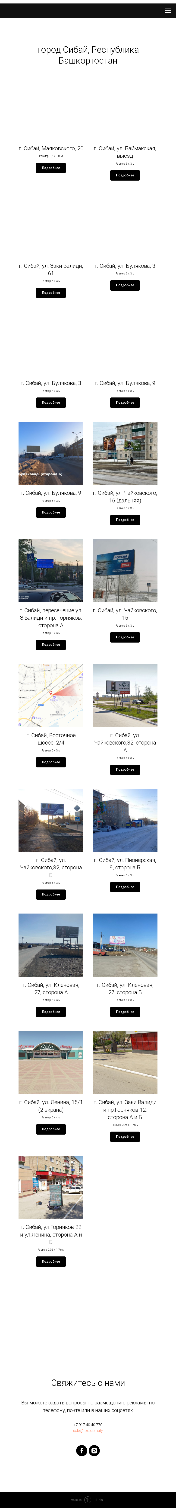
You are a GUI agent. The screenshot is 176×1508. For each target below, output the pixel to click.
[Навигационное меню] (168, 11)
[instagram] (94, 1450)
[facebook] (81, 1450)
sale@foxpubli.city (88, 1430)
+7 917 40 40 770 (88, 1425)
